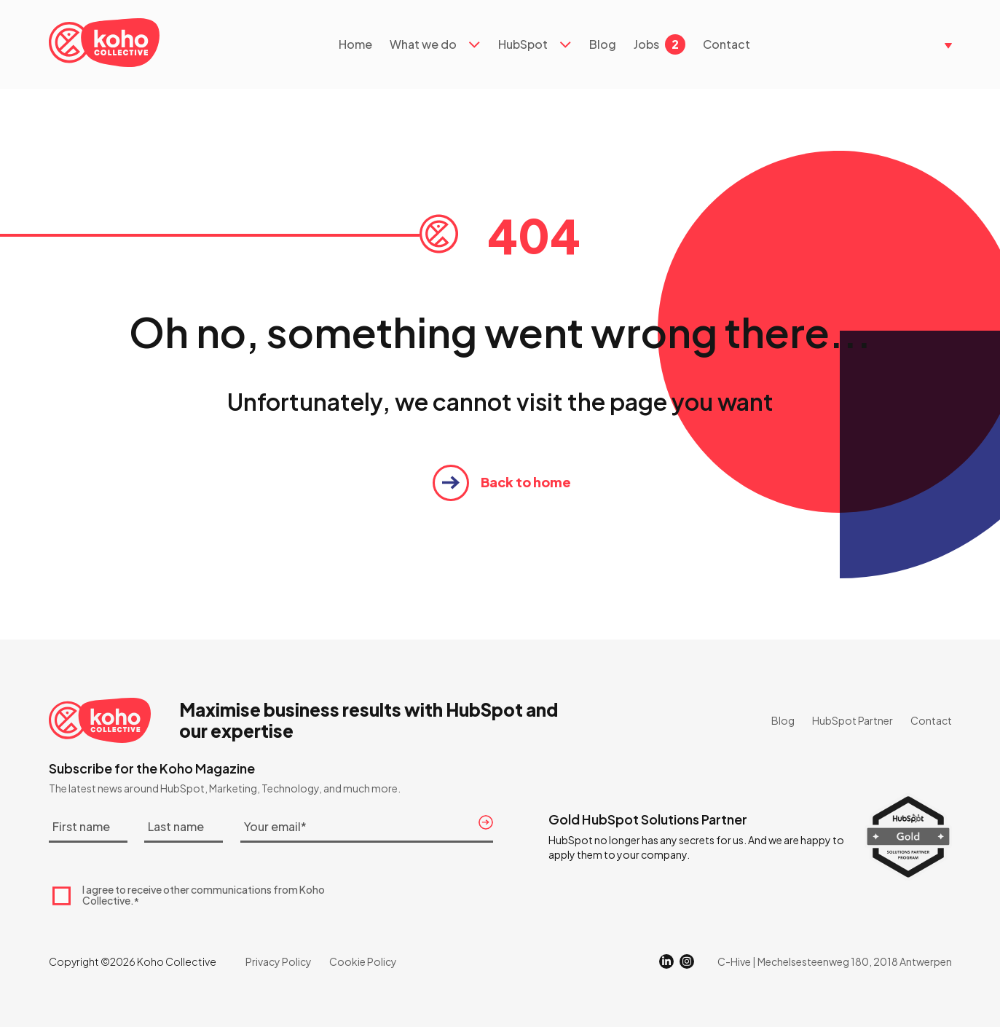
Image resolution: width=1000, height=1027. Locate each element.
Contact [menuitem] (931, 720)
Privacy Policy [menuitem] (278, 961)
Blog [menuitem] (783, 720)
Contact (726, 44)
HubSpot (523, 44)
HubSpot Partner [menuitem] (852, 720)
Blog (602, 44)
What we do (423, 44)
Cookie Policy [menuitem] (363, 961)
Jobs (659, 44)
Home (355, 44)
